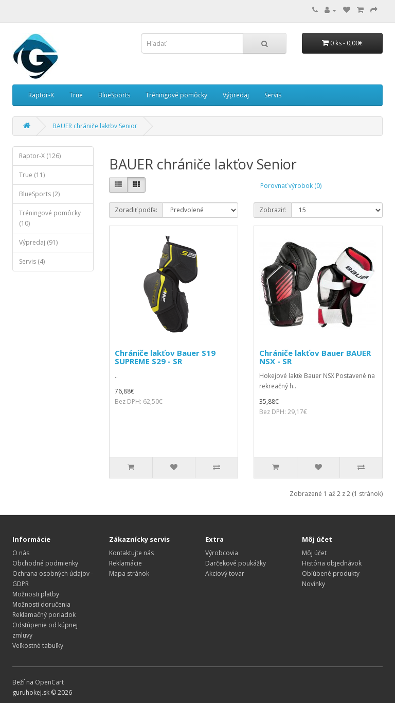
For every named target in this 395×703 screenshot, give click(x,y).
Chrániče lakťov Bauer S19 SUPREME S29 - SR (165, 357)
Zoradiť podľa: (136, 209)
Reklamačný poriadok (44, 614)
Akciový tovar (224, 573)
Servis (272, 95)
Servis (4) (32, 261)
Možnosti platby (35, 594)
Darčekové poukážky (235, 563)
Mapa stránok (129, 573)
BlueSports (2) (39, 194)
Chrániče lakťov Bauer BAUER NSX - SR (315, 357)
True (76, 95)
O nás (20, 552)
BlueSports (114, 95)
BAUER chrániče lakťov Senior (94, 126)
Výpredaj (236, 95)
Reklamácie (125, 563)
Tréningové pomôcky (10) (50, 218)
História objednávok (332, 563)
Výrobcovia (221, 552)
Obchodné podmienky (45, 563)
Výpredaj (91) (38, 242)
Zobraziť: (272, 209)
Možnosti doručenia (41, 604)
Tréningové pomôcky (176, 95)
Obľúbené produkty (331, 573)
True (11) (32, 174)
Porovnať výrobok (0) (290, 185)
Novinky (313, 583)
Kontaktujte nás (131, 552)
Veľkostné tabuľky (37, 645)
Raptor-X (41, 95)
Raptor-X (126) (40, 155)
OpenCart (49, 682)
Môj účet (314, 552)
